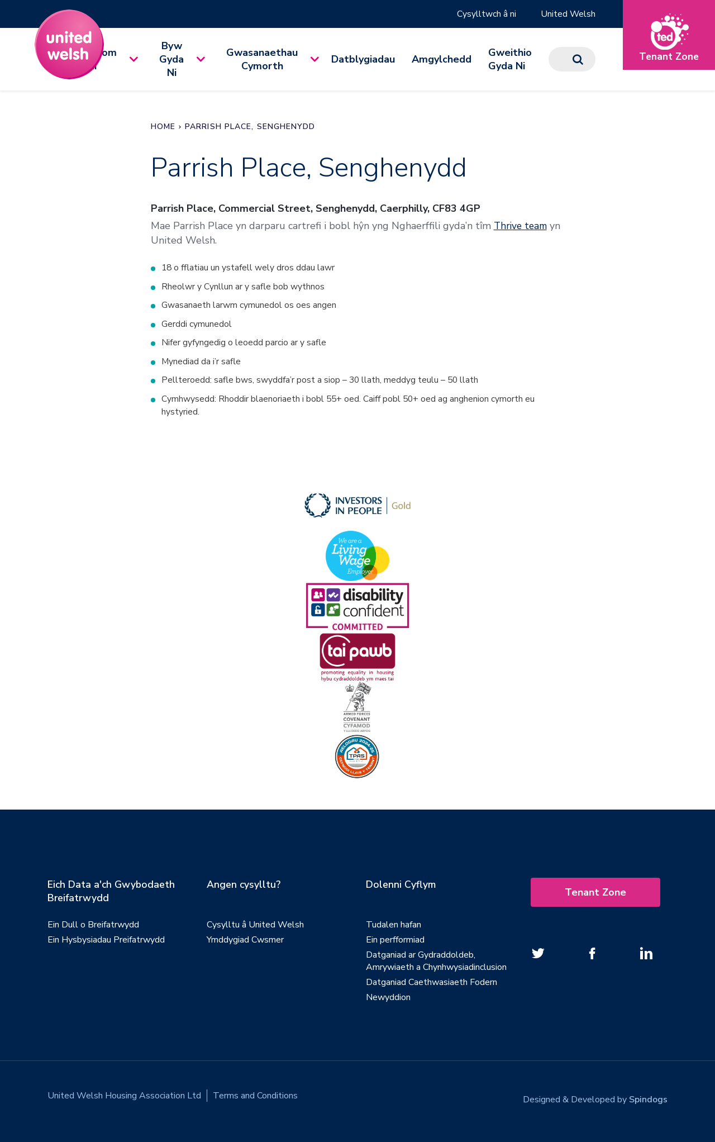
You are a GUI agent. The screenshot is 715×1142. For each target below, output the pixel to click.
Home (163, 126)
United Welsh (567, 14)
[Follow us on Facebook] (592, 956)
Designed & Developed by (595, 1098)
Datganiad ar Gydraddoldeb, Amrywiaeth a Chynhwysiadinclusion (436, 963)
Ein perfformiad (395, 942)
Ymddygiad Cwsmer (245, 942)
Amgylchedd (441, 59)
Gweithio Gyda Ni (510, 59)
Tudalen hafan (393, 927)
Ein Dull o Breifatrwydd (93, 927)
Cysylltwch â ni (486, 14)
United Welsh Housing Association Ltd (124, 1098)
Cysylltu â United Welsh (255, 927)
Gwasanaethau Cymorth (262, 59)
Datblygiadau (363, 59)
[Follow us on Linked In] (646, 956)
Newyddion (388, 1000)
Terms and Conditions (255, 1098)
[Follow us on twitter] (538, 956)
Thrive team (522, 225)
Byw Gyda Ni (171, 59)
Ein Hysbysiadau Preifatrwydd (106, 942)
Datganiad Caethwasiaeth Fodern (431, 985)
